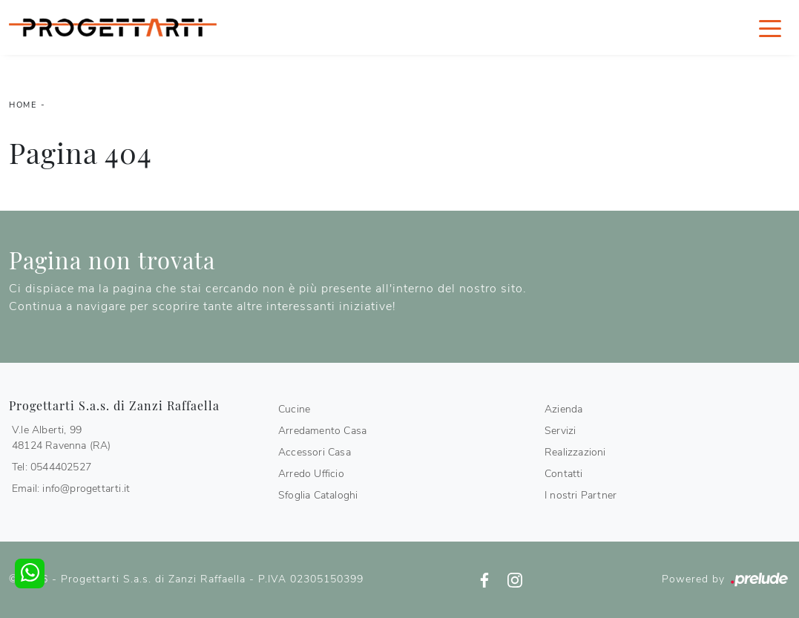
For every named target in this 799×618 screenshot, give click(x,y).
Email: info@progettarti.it (71, 488)
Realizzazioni (575, 452)
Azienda (563, 409)
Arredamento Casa (322, 431)
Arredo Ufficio (311, 474)
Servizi (560, 431)
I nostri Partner (580, 495)
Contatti (564, 474)
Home (22, 105)
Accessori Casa (314, 452)
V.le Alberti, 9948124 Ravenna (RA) (61, 438)
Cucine (294, 409)
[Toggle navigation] (770, 27)
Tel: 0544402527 (51, 467)
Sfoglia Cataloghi (318, 495)
